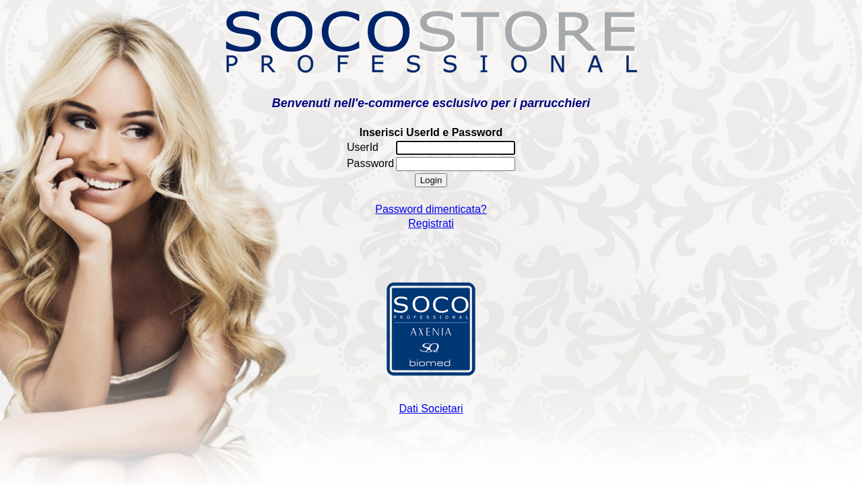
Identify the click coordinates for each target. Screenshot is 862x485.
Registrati (431, 223)
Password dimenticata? (430, 209)
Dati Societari (431, 408)
